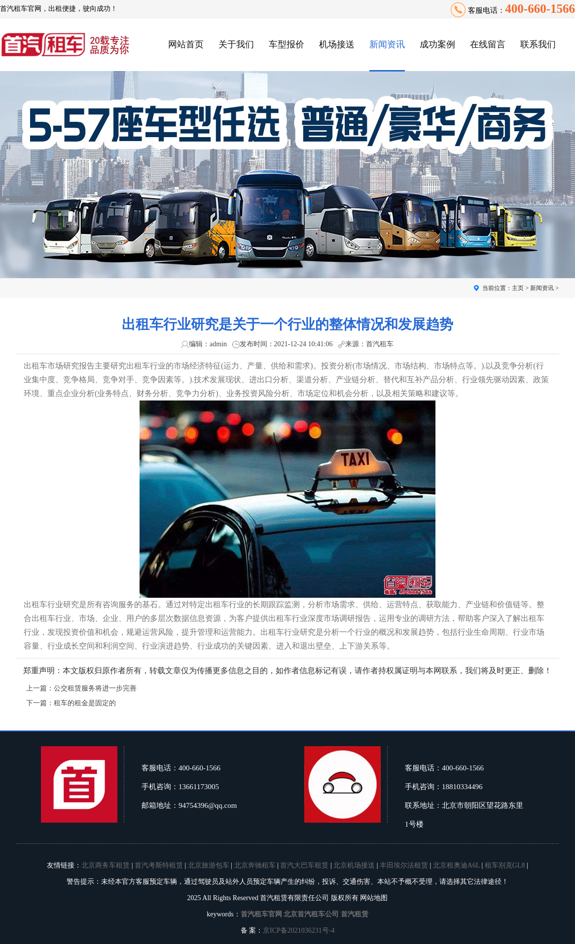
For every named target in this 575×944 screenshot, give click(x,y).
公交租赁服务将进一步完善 (95, 688)
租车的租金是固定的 (85, 703)
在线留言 (487, 44)
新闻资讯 (387, 44)
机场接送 (337, 44)
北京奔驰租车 (255, 865)
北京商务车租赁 (105, 865)
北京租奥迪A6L (456, 865)
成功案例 (437, 44)
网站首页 (186, 44)
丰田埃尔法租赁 (404, 865)
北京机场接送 (354, 865)
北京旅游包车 (208, 865)
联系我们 (538, 44)
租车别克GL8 (505, 865)
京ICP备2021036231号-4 (298, 930)
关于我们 (236, 44)
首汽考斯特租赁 (159, 865)
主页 (518, 288)
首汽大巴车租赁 (304, 865)
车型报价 (286, 44)
